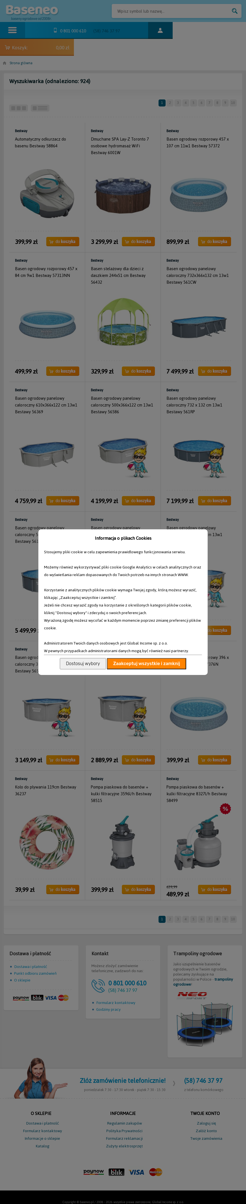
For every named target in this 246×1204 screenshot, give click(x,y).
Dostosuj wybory (83, 663)
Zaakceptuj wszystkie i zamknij (146, 663)
